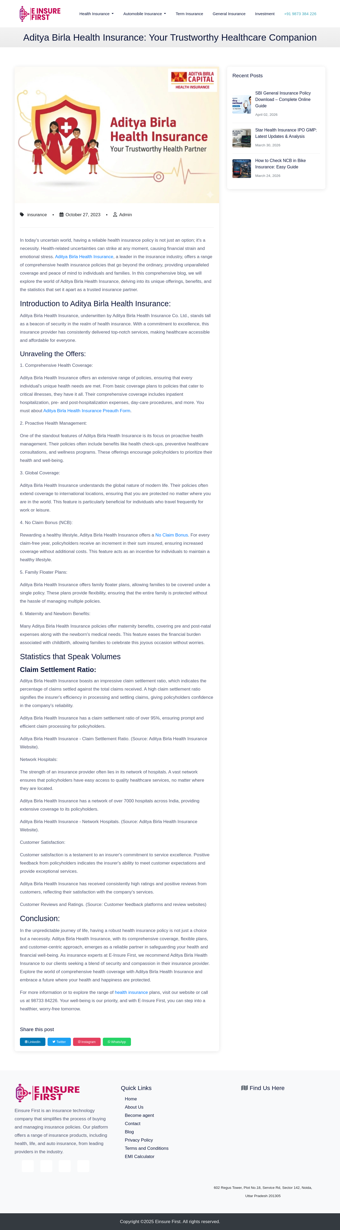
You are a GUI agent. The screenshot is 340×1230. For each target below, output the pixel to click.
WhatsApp (117, 1042)
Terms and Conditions (146, 1148)
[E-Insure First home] (48, 1092)
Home (131, 1098)
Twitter (59, 1042)
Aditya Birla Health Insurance (84, 256)
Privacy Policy (139, 1140)
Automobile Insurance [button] (143, 13)
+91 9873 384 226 (300, 13)
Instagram (87, 1042)
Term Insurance (189, 13)
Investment (264, 13)
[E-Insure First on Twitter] (46, 1166)
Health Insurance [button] (95, 13)
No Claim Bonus (171, 535)
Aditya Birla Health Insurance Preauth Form (86, 410)
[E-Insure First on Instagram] (65, 1166)
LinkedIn (32, 1042)
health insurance (131, 992)
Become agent (139, 1115)
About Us (134, 1107)
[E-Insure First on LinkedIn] (83, 1166)
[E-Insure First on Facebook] (28, 1166)
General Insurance (229, 13)
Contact (133, 1123)
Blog (129, 1131)
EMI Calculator (139, 1156)
